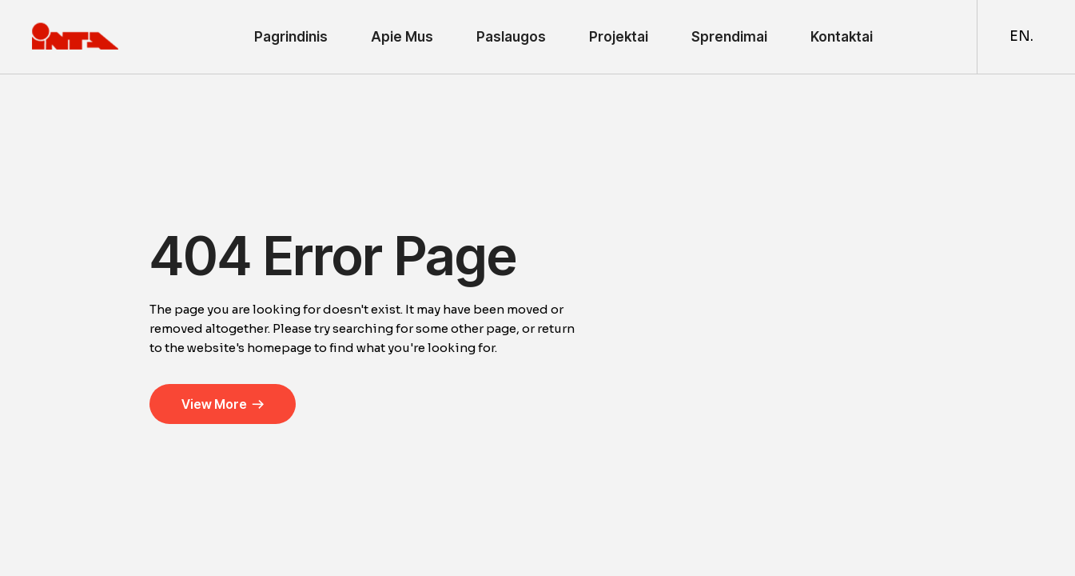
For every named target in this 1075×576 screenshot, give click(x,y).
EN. (1021, 36)
